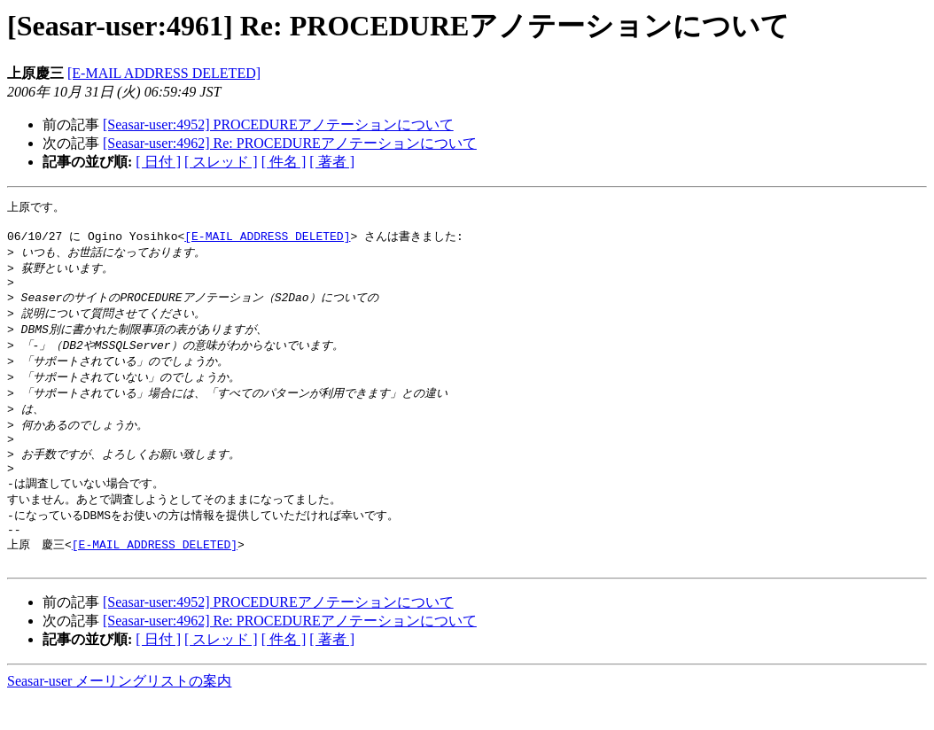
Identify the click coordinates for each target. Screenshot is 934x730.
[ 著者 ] (331, 161)
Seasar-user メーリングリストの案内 (119, 712)
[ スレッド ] (221, 161)
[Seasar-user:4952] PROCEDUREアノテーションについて (278, 124)
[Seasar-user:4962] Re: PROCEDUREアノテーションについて (290, 143)
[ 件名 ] (284, 161)
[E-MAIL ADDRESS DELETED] (164, 73)
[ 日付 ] (158, 161)
